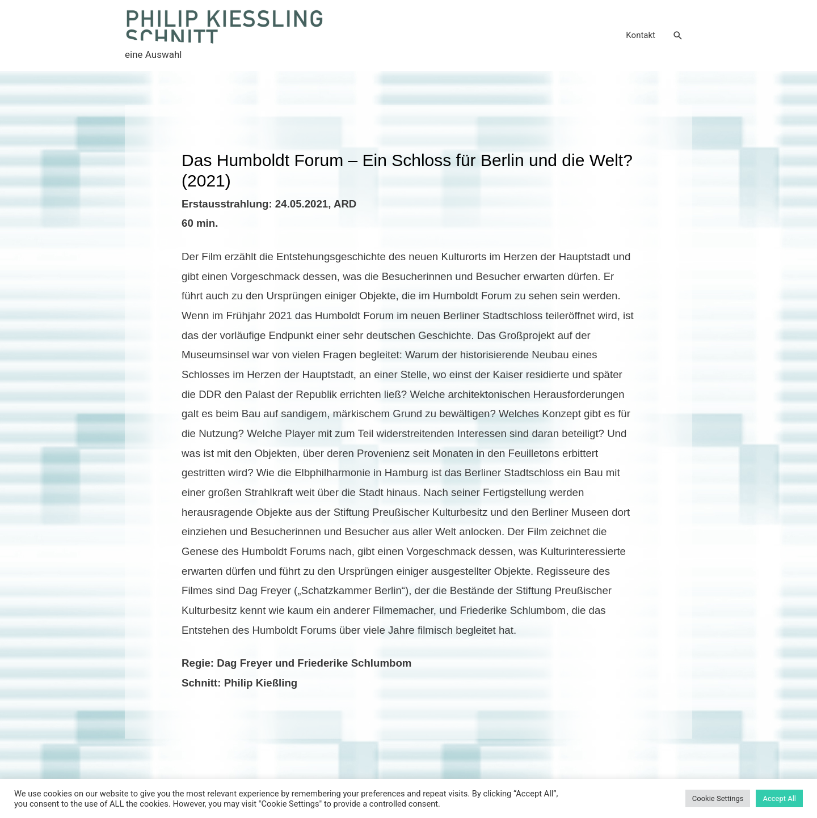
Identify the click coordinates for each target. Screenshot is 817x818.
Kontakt (640, 35)
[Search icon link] (678, 35)
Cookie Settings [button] (718, 798)
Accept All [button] (779, 798)
